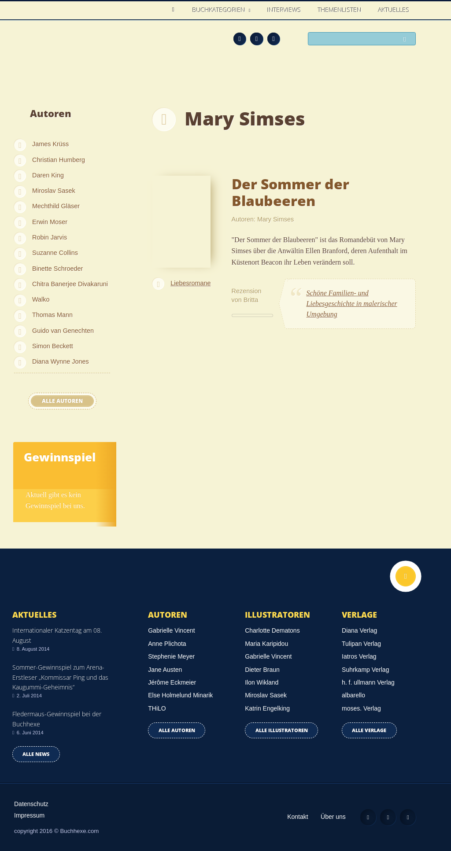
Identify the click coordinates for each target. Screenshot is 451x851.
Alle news (35, 754)
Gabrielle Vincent (171, 630)
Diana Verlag (359, 630)
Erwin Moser (49, 221)
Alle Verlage (369, 730)
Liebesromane (190, 283)
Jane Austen (165, 669)
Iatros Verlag (359, 656)
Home (175, 10)
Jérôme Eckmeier (172, 682)
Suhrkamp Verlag (365, 669)
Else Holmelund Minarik (180, 695)
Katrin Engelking (267, 708)
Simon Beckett (52, 346)
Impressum (29, 815)
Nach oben (406, 576)
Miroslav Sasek (53, 190)
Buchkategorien (219, 10)
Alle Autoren (62, 401)
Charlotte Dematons (272, 630)
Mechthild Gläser (56, 206)
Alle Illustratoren (281, 730)
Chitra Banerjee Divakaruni (70, 283)
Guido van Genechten (63, 330)
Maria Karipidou (266, 643)
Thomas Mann (52, 314)
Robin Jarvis (49, 237)
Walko (40, 299)
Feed (239, 39)
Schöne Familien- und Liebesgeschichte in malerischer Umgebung (352, 303)
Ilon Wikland (261, 682)
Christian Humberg (58, 159)
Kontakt (297, 816)
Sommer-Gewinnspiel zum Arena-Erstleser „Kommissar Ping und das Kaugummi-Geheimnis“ (60, 677)
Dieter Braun (262, 669)
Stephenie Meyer (171, 656)
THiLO (157, 708)
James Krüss (50, 143)
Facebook (256, 39)
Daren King (48, 175)
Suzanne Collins (55, 252)
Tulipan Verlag (361, 643)
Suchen (406, 39)
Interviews (284, 10)
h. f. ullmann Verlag (368, 682)
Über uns (333, 816)
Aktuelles (394, 10)
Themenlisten (340, 10)
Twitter (273, 39)
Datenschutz (31, 803)
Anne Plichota (167, 643)
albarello (353, 695)
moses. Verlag (361, 708)
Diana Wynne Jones (60, 361)
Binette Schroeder (57, 268)
